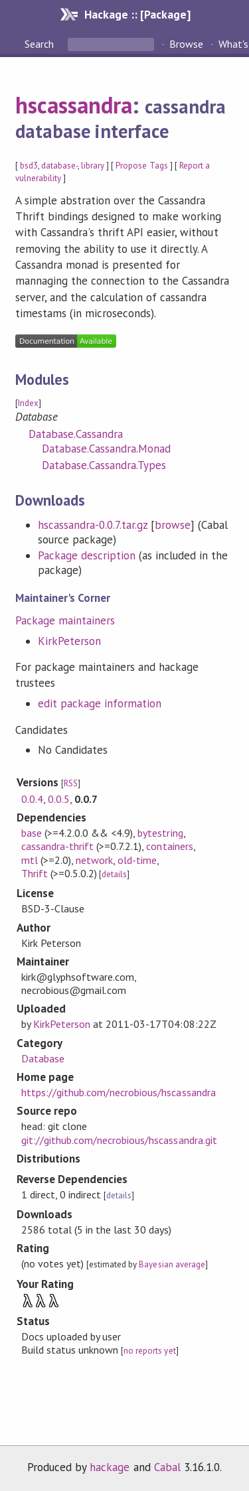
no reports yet (149, 1350)
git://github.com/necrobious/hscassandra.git (119, 1140)
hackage (109, 1467)
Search (40, 43)
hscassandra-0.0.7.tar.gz (93, 525)
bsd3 (29, 165)
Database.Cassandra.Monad (106, 448)
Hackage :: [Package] (137, 14)
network (94, 860)
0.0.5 (59, 799)
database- (59, 165)
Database (42, 1058)
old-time (137, 860)
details (114, 874)
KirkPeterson (69, 641)
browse (173, 525)
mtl (29, 860)
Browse (186, 43)
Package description (86, 555)
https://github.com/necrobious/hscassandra (118, 1092)
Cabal (167, 1467)
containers (169, 846)
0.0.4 (32, 799)
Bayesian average (172, 1264)
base (31, 832)
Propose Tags (141, 165)
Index (28, 403)
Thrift (34, 873)
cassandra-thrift (57, 846)
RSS (71, 783)
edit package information (100, 703)
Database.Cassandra (76, 434)
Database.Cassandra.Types (104, 465)
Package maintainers (65, 620)
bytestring (160, 832)
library (92, 165)
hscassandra (73, 104)
